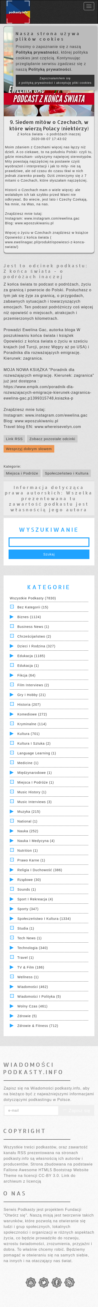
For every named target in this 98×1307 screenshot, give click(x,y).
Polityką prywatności (37, 52)
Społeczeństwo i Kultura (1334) (44, 919)
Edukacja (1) (28, 666)
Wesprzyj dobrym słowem (29, 449)
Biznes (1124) (29, 617)
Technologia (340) (32, 948)
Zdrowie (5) (27, 1016)
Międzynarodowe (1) (34, 773)
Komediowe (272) (32, 714)
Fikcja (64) (26, 675)
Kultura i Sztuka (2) (34, 743)
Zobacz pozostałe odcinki (52, 439)
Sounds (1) (26, 889)
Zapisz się (76, 1110)
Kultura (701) (28, 734)
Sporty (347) (28, 909)
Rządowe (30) (29, 880)
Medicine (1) (28, 763)
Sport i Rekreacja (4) (35, 899)
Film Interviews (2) (33, 685)
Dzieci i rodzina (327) (36, 646)
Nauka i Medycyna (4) (36, 841)
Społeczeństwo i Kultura (66, 473)
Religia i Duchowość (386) (39, 870)
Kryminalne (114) (32, 724)
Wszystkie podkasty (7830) (33, 598)
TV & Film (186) (30, 967)
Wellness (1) (28, 977)
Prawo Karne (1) (31, 860)
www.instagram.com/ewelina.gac (52, 218)
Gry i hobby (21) (31, 695)
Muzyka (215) (29, 811)
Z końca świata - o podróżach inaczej (33, 273)
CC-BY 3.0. (49, 1176)
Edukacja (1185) (31, 656)
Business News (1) (33, 627)
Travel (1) (25, 957)
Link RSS (14, 439)
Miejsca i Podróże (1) (35, 782)
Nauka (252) (27, 831)
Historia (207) (29, 704)
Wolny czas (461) (32, 1006)
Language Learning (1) (36, 753)
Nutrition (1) (27, 850)
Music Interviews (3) (34, 802)
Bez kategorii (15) (32, 607)
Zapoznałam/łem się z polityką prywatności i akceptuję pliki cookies (55, 81)
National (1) (27, 821)
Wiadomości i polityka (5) (39, 996)
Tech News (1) (29, 938)
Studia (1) (25, 928)
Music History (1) (31, 792)
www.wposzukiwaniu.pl (34, 223)
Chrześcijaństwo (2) (34, 636)
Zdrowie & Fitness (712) (37, 1026)
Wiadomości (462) (32, 987)
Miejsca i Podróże (22, 473)
